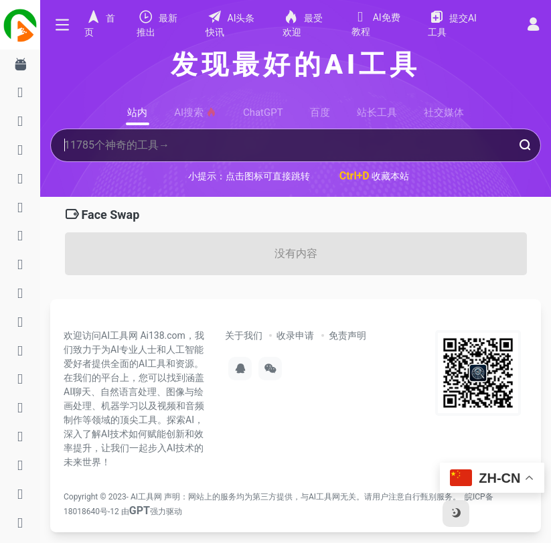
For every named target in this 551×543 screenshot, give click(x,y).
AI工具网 (146, 496)
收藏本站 (374, 175)
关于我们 (243, 335)
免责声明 (347, 335)
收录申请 (295, 335)
